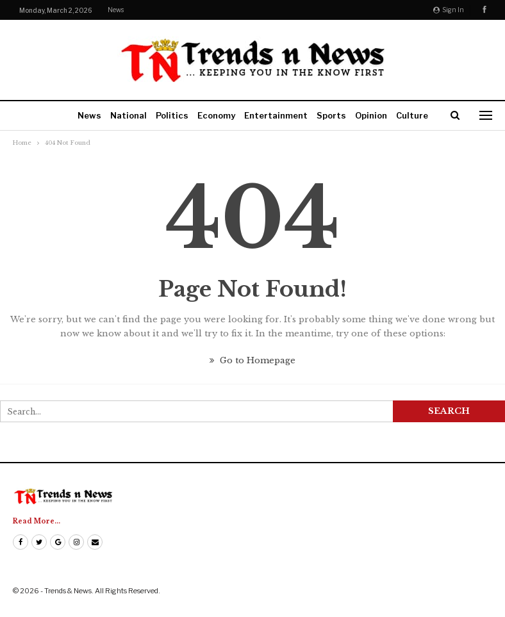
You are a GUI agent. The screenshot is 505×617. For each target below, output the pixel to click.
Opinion (371, 115)
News (116, 9)
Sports (331, 115)
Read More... (36, 521)
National (128, 115)
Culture (412, 115)
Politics (172, 115)
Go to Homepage (252, 360)
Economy (216, 115)
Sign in (448, 9)
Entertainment (276, 115)
